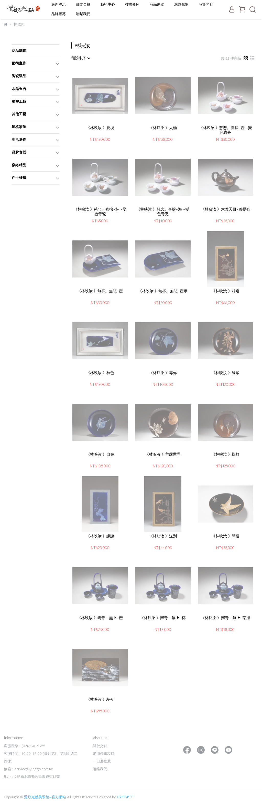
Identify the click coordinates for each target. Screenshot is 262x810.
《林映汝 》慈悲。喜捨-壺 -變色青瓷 (225, 130)
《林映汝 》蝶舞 (225, 454)
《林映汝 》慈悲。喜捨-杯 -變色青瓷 (100, 211)
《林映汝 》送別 (163, 536)
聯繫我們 (83, 14)
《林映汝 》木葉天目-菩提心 (225, 209)
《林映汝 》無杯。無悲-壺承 (163, 291)
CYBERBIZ (125, 797)
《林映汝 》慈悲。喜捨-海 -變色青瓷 (162, 211)
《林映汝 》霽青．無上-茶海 (225, 618)
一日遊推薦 (102, 761)
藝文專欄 (83, 4)
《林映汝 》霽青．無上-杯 (162, 618)
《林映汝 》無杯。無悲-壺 (100, 291)
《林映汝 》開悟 (225, 536)
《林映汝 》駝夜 (100, 699)
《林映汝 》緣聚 (225, 373)
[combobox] (80, 58)
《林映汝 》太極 (163, 127)
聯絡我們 (100, 769)
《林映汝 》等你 (163, 373)
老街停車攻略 (103, 753)
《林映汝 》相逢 (225, 291)
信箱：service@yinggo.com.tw (28, 769)
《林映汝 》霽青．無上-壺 (100, 618)
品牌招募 (58, 14)
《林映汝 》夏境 (100, 127)
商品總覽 (157, 4)
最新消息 (58, 4)
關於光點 (206, 4)
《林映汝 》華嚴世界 (163, 454)
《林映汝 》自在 (100, 454)
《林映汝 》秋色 (100, 373)
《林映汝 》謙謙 (100, 536)
